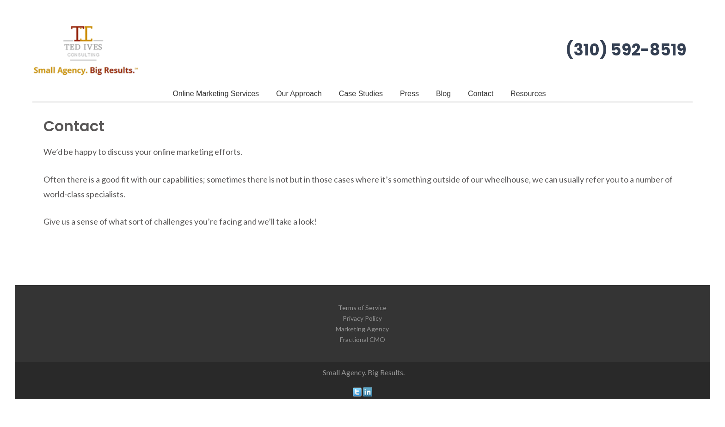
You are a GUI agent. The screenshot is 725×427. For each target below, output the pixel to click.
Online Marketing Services (215, 94)
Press (409, 94)
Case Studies (361, 94)
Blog (443, 94)
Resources (528, 94)
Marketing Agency (362, 329)
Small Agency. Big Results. (364, 372)
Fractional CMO (362, 339)
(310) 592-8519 (626, 50)
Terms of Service (362, 307)
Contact (480, 94)
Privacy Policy (362, 318)
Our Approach (299, 94)
